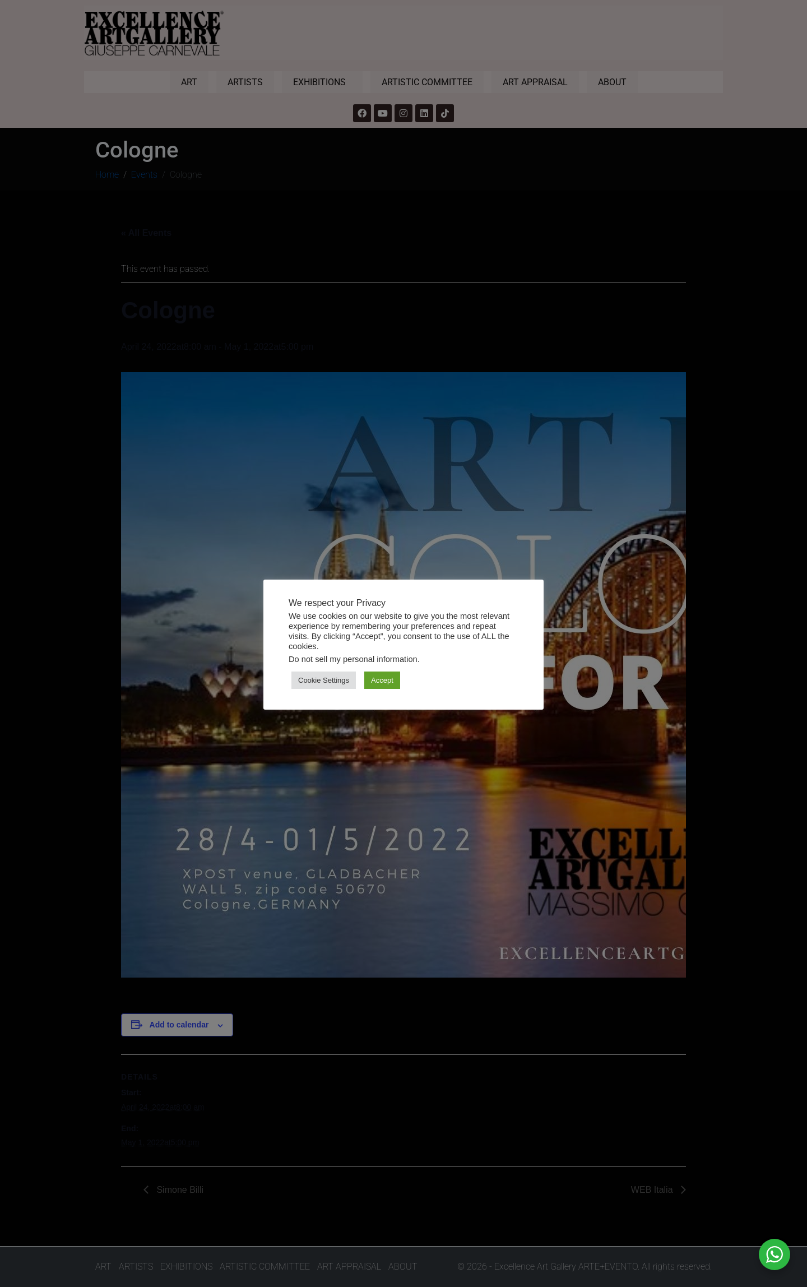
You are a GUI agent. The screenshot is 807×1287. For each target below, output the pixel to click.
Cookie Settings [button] (323, 680)
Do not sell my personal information (353, 659)
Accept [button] (382, 680)
